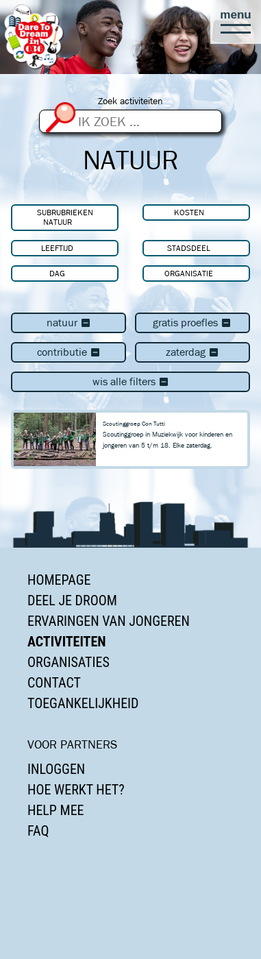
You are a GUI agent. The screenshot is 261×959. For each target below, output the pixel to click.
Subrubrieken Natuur (65, 217)
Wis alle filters (130, 381)
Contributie (69, 352)
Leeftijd (57, 247)
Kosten (189, 212)
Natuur (69, 322)
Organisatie (188, 273)
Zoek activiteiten (130, 101)
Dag (57, 273)
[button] (235, 22)
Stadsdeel (188, 247)
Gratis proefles (192, 322)
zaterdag (192, 352)
